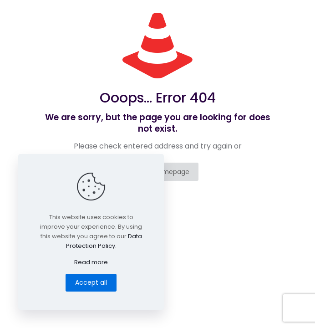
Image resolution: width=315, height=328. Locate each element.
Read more (91, 262)
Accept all (91, 282)
